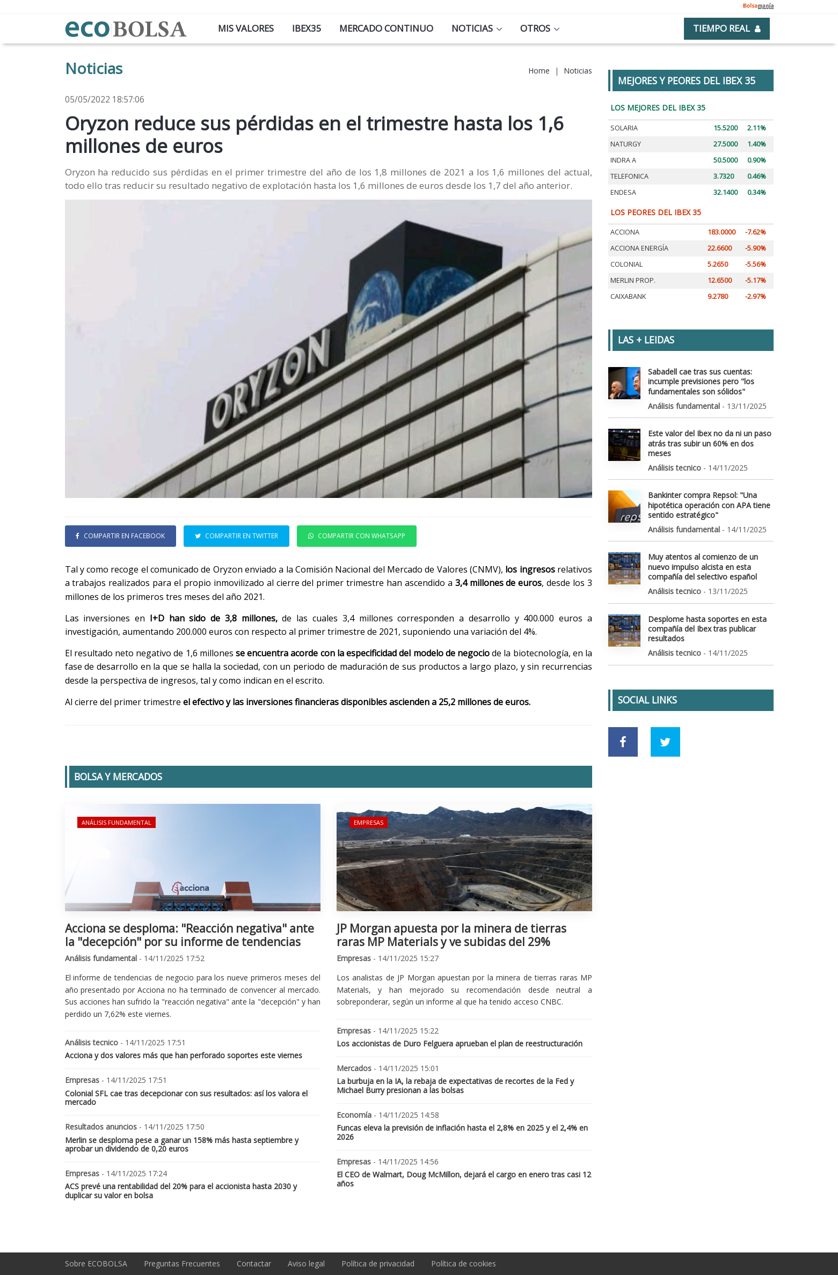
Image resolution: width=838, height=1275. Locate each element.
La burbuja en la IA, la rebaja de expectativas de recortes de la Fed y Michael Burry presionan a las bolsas (455, 1085)
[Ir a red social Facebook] (623, 742)
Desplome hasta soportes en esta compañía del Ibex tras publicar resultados (707, 628)
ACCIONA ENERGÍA (639, 248)
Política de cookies (463, 1263)
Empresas (368, 822)
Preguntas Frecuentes (182, 1263)
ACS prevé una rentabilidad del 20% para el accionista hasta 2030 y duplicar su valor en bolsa (181, 1190)
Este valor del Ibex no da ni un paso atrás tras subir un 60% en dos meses (709, 443)
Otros (535, 28)
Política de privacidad (377, 1263)
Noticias (472, 28)
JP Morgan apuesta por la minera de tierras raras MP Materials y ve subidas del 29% (451, 935)
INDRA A (623, 160)
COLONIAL (626, 264)
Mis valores (246, 28)
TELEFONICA (629, 176)
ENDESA (623, 192)
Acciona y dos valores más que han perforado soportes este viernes (183, 1055)
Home (539, 70)
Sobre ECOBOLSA (96, 1263)
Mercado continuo (386, 28)
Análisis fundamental (116, 822)
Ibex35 (307, 28)
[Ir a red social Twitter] (665, 742)
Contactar (254, 1263)
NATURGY (625, 144)
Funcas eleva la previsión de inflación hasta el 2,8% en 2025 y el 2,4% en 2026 (462, 1132)
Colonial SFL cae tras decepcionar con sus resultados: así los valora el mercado (186, 1098)
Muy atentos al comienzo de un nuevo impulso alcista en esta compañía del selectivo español (703, 566)
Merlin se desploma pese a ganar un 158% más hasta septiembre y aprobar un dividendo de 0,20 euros (181, 1144)
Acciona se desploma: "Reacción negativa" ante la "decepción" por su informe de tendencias (189, 935)
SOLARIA (624, 128)
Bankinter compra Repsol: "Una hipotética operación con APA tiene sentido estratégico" (709, 504)
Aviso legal (306, 1263)
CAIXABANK (628, 296)
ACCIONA (624, 232)
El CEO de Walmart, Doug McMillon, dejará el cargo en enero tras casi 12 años (464, 1179)
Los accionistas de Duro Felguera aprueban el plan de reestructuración (459, 1043)
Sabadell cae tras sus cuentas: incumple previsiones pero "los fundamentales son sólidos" (701, 381)
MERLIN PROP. (632, 280)
